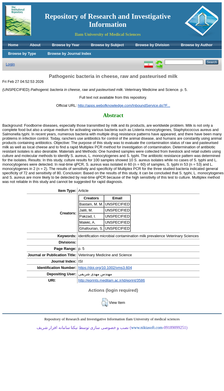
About (35, 45)
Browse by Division (152, 45)
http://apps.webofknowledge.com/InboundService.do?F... (124, 105)
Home (13, 45)
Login (10, 64)
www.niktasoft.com (147, 327)
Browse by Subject (107, 45)
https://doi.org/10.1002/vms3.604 (105, 267)
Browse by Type (22, 53)
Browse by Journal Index (69, 53)
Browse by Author (196, 45)
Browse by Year (65, 45)
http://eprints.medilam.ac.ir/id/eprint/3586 (111, 280)
